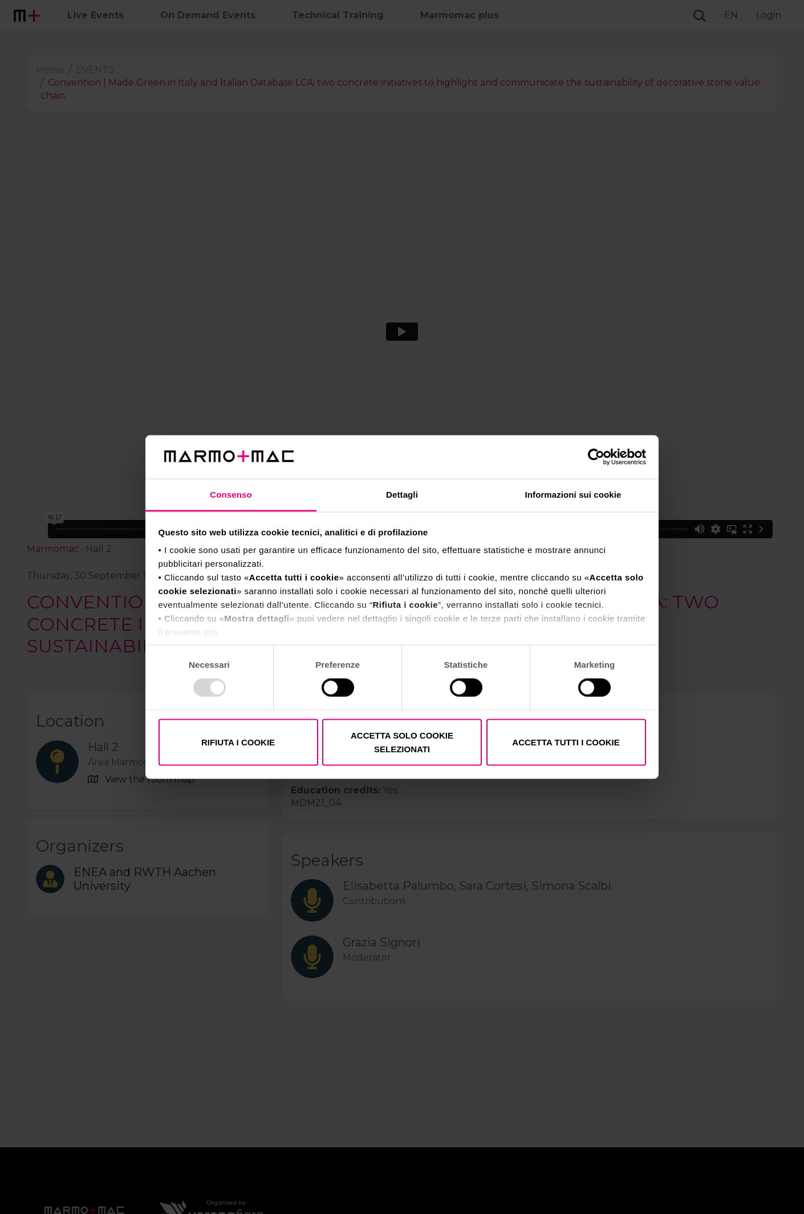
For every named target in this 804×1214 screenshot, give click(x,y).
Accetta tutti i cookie (565, 742)
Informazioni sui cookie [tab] (573, 494)
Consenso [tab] (230, 494)
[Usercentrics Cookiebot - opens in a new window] (596, 456)
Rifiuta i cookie (238, 742)
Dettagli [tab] (402, 494)
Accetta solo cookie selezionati (402, 741)
